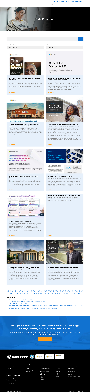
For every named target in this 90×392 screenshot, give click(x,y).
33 (75, 290)
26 (58, 290)
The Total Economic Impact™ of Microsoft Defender (22, 300)
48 (34, 292)
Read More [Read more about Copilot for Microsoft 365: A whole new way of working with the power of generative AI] (51, 92)
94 (69, 293)
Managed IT (52, 4)
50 (39, 292)
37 (8, 292)
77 (29, 293)
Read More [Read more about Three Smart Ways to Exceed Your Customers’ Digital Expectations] (11, 92)
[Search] (80, 39)
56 (53, 292)
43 (22, 292)
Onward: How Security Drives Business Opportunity (63, 124)
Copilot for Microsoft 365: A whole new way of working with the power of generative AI (64, 78)
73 (20, 293)
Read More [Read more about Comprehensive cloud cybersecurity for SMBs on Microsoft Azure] (11, 189)
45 (27, 292)
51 (41, 292)
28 (63, 290)
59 (60, 292)
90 (60, 293)
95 (72, 293)
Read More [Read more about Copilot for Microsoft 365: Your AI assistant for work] (51, 235)
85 (48, 293)
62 (67, 292)
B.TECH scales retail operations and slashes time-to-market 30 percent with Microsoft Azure (24, 125)
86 (50, 293)
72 (17, 293)
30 (68, 290)
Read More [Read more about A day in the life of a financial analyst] (11, 235)
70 (13, 293)
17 (37, 290)
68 (81, 292)
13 (28, 290)
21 (46, 290)
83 (43, 293)
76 (27, 293)
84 (45, 293)
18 (39, 290)
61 (65, 292)
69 (11, 293)
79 (34, 293)
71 (15, 293)
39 (12, 292)
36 (82, 290)
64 (72, 292)
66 (77, 292)
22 (49, 290)
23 (51, 290)
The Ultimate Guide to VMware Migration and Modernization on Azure (27, 301)
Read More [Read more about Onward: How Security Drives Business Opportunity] (51, 144)
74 (22, 293)
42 (19, 292)
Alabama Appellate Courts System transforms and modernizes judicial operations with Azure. (24, 268)
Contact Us (78, 4)
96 (74, 293)
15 (33, 290)
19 (42, 290)
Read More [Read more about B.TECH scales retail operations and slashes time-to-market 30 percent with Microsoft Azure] (11, 144)
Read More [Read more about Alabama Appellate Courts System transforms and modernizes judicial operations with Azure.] (11, 283)
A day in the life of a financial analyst (20, 221)
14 (31, 290)
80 (36, 293)
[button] (82, 4)
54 (48, 292)
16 (35, 290)
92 (64, 293)
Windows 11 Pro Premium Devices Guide (60, 176)
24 (53, 290)
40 (15, 292)
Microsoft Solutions (41, 4)
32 (72, 290)
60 (62, 292)
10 (22, 290)
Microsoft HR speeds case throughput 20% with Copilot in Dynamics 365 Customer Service (33, 308)
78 (31, 293)
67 (79, 292)
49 (36, 292)
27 (61, 290)
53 (46, 292)
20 (44, 290)
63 (69, 292)
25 (56, 290)
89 (57, 293)
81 (38, 293)
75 (24, 293)
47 (31, 292)
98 (79, 293)
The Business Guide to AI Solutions (18, 303)
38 (10, 292)
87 (53, 293)
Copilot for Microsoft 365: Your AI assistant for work (64, 195)
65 (74, 292)
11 (24, 290)
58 (58, 292)
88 (55, 293)
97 (76, 293)
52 (43, 292)
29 (65, 290)
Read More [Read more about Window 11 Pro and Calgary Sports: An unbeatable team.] (51, 283)
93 (67, 293)
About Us (70, 4)
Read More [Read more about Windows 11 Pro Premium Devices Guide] (51, 189)
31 (70, 290)
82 (41, 293)
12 (26, 290)
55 (50, 292)
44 (24, 292)
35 (80, 290)
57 (55, 292)
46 (29, 292)
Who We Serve (62, 4)
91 (62, 293)
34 (77, 290)
